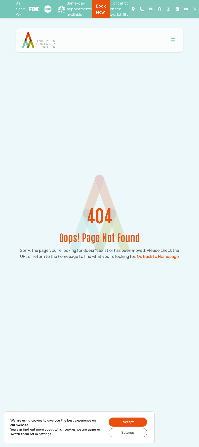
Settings (128, 432)
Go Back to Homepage (158, 256)
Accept (128, 422)
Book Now (101, 9)
